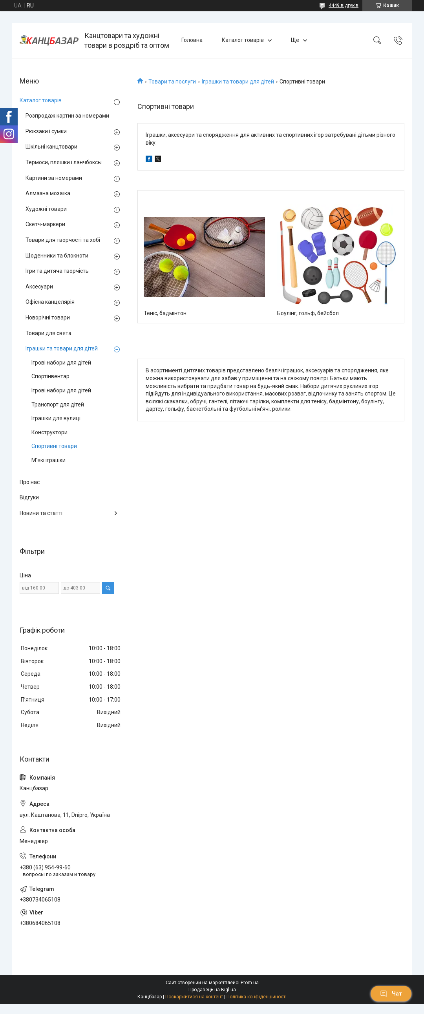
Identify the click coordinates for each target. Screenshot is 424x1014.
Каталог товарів (243, 40)
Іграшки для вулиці (55, 418)
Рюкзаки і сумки (46, 131)
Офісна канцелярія (50, 302)
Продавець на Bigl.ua (212, 989)
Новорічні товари (48, 317)
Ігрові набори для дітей (61, 362)
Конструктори (49, 432)
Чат (391, 993)
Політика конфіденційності (257, 996)
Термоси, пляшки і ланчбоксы (64, 162)
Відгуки (29, 497)
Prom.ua (250, 982)
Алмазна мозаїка (48, 193)
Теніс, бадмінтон (165, 313)
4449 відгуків (343, 5)
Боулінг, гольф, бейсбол (308, 313)
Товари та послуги (172, 81)
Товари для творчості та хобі (63, 240)
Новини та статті (41, 513)
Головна (192, 40)
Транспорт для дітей (57, 404)
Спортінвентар (50, 376)
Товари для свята (48, 333)
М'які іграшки (48, 460)
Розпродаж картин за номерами (67, 115)
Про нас (30, 482)
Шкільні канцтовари (51, 146)
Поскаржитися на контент (194, 996)
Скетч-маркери (45, 224)
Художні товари (46, 209)
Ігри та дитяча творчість (57, 271)
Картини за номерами (54, 178)
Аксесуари (39, 286)
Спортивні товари (54, 446)
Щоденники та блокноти (57, 255)
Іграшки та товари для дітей (238, 81)
